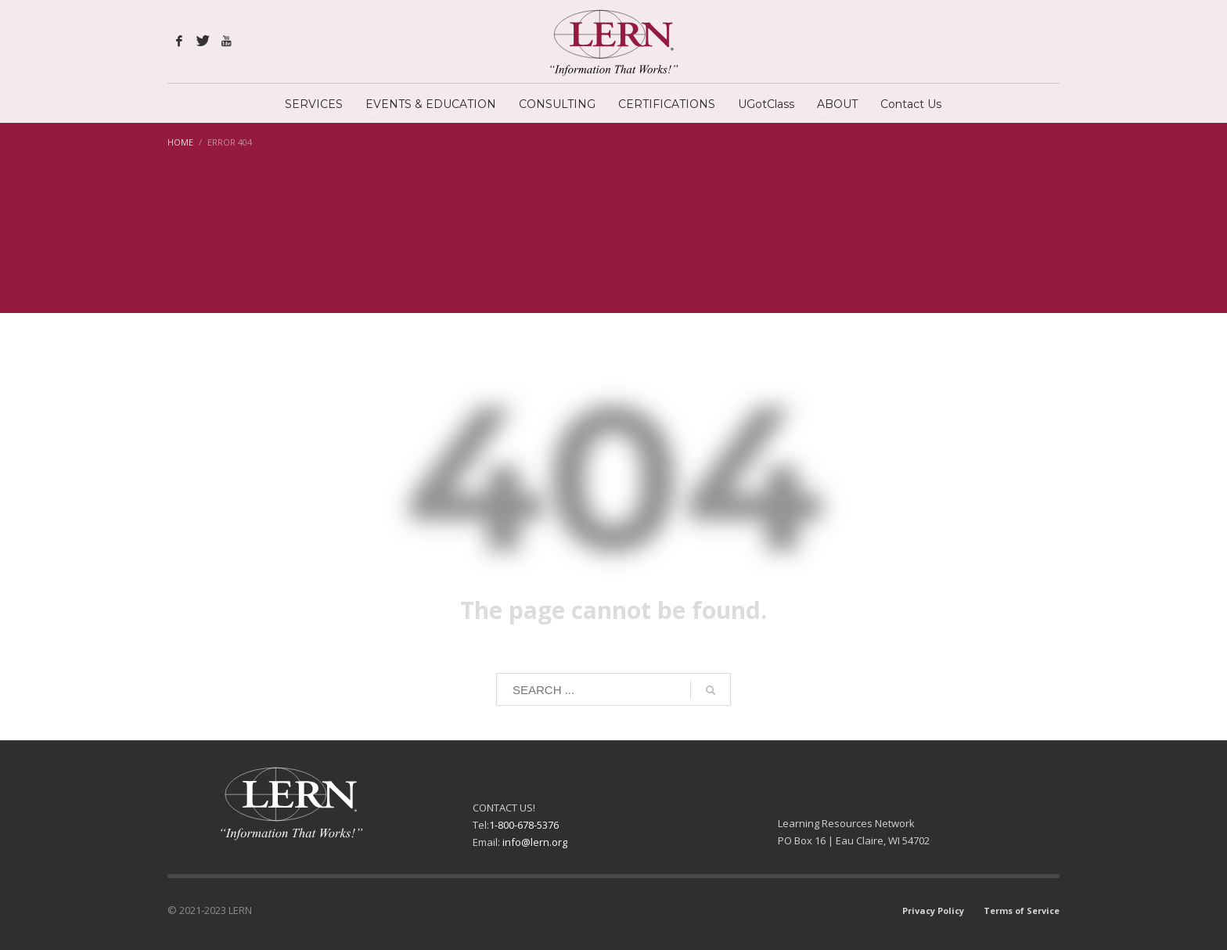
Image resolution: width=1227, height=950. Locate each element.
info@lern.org (534, 842)
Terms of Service (1022, 910)
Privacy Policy (933, 910)
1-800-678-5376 (524, 825)
